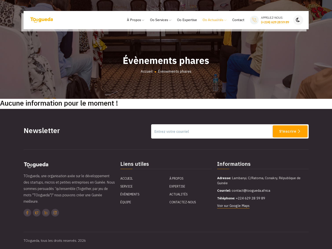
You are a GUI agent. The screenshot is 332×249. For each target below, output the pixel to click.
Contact (238, 20)
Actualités (178, 194)
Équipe (125, 202)
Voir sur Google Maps (233, 206)
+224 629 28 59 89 (250, 198)
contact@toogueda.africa (251, 190)
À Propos (135, 20)
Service (126, 186)
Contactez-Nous (182, 202)
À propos (176, 178)
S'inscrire (290, 131)
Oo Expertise (187, 20)
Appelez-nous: (275, 20)
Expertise (177, 186)
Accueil (147, 71)
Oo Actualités (215, 20)
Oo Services (160, 20)
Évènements (129, 194)
